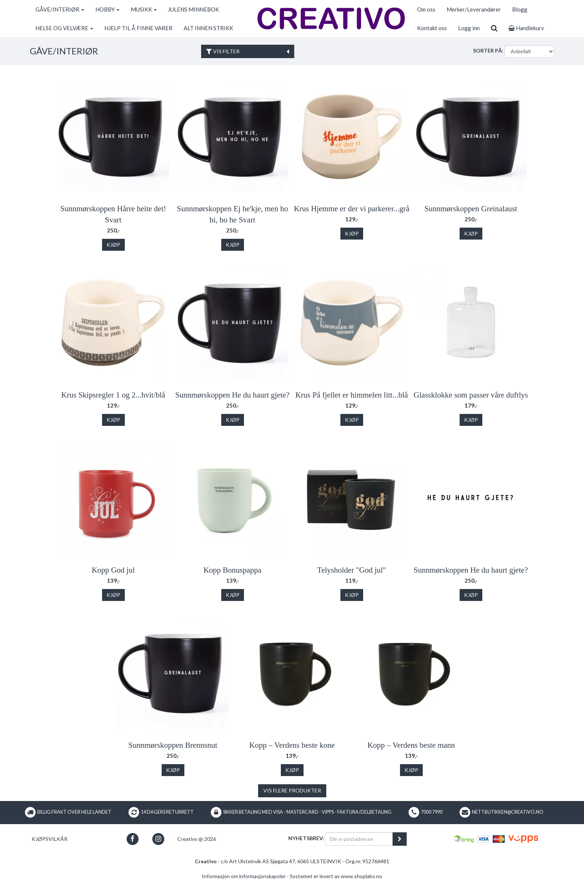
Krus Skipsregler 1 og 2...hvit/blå (113, 394)
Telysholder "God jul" (351, 570)
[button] (132, 838)
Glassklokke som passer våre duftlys (471, 394)
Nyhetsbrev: (306, 838)
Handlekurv (526, 28)
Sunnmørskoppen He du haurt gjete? (232, 394)
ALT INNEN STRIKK (208, 28)
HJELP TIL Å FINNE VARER (138, 28)
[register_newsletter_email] (400, 839)
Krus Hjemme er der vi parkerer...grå (351, 208)
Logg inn (469, 28)
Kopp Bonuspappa (232, 570)
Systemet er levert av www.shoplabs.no (336, 876)
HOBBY (107, 9)
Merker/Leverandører (474, 9)
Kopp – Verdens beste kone (291, 745)
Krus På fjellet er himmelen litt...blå (351, 394)
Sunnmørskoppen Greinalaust (470, 208)
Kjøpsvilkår (49, 839)
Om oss (426, 9)
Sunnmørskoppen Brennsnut (173, 745)
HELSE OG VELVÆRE (64, 28)
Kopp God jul (113, 570)
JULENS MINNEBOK (193, 9)
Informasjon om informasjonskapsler (244, 876)
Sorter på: (488, 50)
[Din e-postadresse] (359, 839)
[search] (494, 28)
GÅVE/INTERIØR (59, 9)
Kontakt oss (432, 28)
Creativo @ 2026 (196, 839)
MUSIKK (144, 9)
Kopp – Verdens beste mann (411, 745)
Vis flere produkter (292, 790)
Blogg (519, 9)
